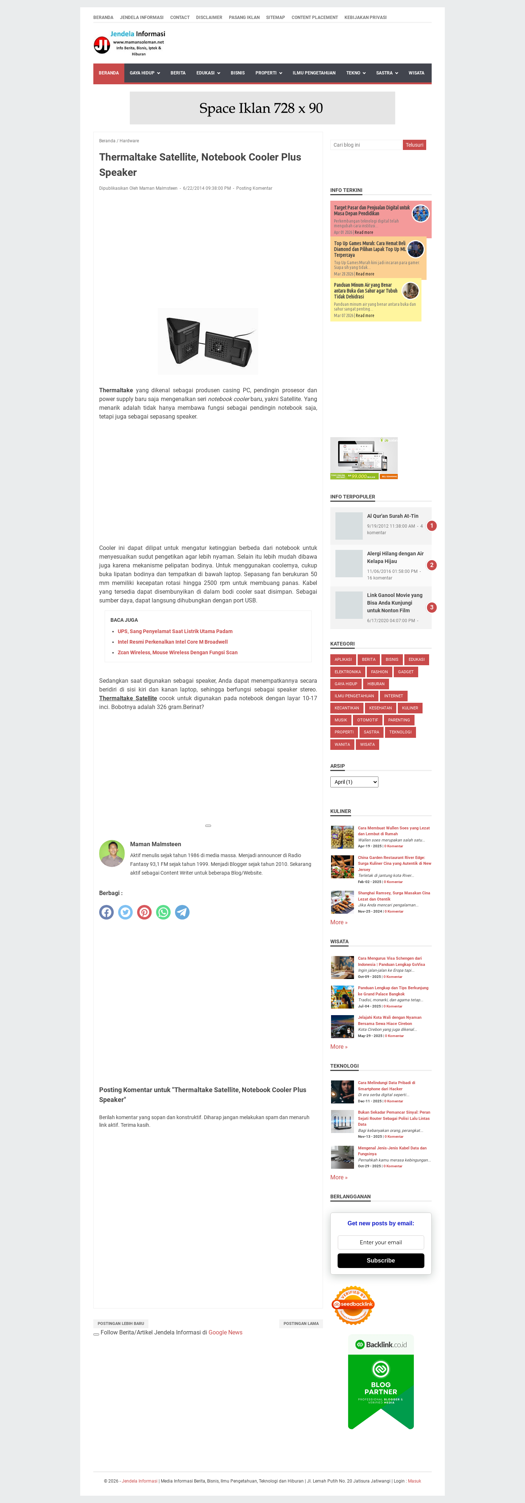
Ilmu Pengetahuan (314, 73)
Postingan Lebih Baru (121, 1323)
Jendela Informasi (142, 17)
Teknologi (400, 732)
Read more (364, 232)
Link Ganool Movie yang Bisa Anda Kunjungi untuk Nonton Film (395, 602)
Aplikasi (343, 659)
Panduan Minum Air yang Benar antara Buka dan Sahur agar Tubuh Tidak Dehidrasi (365, 291)
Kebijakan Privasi (366, 17)
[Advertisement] (208, 251)
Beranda (103, 17)
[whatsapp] (163, 912)
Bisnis (238, 73)
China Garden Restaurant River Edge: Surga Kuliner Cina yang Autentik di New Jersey (394, 863)
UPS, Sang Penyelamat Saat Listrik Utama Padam (175, 631)
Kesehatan (380, 708)
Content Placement (315, 17)
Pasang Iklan (244, 17)
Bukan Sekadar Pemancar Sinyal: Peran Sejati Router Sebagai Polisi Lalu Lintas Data (394, 1118)
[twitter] (125, 912)
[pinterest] (144, 912)
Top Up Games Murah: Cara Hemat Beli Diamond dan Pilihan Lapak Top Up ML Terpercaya (370, 249)
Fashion (379, 672)
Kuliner (410, 708)
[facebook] (106, 912)
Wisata (416, 73)
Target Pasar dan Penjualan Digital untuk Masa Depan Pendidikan (372, 210)
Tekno (353, 73)
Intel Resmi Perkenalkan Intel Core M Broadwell (173, 642)
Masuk (414, 1481)
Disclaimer (209, 17)
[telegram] (182, 912)
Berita (178, 73)
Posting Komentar (254, 188)
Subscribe (381, 1260)
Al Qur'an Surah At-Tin (393, 516)
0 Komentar (393, 846)
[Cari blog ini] (366, 145)
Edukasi (206, 73)
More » (339, 922)
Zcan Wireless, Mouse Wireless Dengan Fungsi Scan (178, 652)
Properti (266, 73)
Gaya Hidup (142, 73)
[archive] (354, 781)
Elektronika (348, 672)
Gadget (406, 672)
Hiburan (376, 684)
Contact (180, 17)
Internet (393, 696)
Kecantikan (347, 708)
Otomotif (367, 720)
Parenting (399, 720)
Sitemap (275, 17)
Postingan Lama (301, 1323)
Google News (225, 1332)
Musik (341, 720)
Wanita (342, 744)
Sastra (384, 73)
